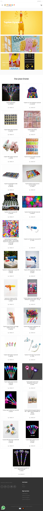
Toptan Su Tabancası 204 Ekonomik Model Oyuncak (10, 298)
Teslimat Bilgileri (25, 497)
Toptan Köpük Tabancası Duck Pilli (10, 43)
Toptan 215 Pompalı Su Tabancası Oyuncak (32, 270)
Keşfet (5, 47)
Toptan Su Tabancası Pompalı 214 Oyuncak (10, 270)
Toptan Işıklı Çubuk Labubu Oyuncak (10, 382)
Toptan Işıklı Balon (10, 102)
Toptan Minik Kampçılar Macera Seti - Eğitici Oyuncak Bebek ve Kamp (32, 411)
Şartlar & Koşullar (26, 495)
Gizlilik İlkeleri (25, 493)
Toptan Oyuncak (6, 44)
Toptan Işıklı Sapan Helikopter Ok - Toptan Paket (32, 327)
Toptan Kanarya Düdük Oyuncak (32, 156)
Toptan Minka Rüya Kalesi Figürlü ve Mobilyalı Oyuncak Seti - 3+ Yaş (32, 298)
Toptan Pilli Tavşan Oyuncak (11, 156)
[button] (18, 33)
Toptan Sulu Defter (32, 129)
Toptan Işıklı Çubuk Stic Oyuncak (11, 410)
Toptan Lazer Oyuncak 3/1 (10, 212)
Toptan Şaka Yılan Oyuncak (11, 129)
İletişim (23, 486)
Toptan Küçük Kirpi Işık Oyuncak (32, 212)
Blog (23, 484)
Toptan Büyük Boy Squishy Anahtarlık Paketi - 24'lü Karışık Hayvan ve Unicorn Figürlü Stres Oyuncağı (10, 241)
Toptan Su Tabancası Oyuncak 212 (32, 239)
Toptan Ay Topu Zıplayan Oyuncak (32, 102)
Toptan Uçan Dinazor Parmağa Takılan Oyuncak (10, 327)
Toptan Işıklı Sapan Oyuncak (11, 355)
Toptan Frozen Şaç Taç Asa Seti (32, 355)
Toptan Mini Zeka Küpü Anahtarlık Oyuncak (10, 440)
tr (1, 1)
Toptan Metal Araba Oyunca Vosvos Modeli (32, 184)
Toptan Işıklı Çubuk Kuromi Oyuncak (32, 440)
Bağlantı (39, 1)
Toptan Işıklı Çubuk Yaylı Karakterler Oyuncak (32, 382)
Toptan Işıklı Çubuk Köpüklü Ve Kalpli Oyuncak (21, 468)
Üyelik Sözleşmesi (26, 499)
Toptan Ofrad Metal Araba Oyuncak (10, 184)
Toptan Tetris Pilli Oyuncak (8, 61)
